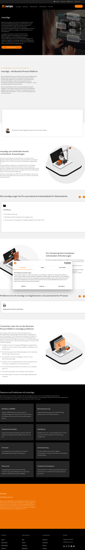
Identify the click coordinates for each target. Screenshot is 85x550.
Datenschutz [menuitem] (44, 545)
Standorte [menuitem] (45, 520)
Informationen (33, 6)
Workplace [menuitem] (4, 531)
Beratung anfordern (9, 47)
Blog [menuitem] (23, 517)
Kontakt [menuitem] (44, 531)
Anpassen (42, 286)
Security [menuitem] (3, 528)
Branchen (25, 6)
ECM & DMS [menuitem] (4, 522)
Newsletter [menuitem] (25, 528)
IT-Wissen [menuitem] (24, 522)
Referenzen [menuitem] (25, 534)
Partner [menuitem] (44, 522)
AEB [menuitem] (53, 545)
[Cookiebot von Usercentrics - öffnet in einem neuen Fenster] (65, 263)
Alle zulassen (61, 286)
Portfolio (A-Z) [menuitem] (5, 534)
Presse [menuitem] (23, 531)
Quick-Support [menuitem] (25, 537)
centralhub (57, 1)
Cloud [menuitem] (2, 517)
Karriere (64, 1)
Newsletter (71, 1)
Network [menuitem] (3, 525)
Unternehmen (43, 6)
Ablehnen (23, 286)
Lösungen (18, 6)
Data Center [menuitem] (4, 520)
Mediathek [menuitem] (24, 525)
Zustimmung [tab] (23, 267)
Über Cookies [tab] (62, 267)
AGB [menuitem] (50, 545)
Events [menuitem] (23, 520)
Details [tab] (42, 267)
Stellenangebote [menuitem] (46, 528)
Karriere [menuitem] (44, 525)
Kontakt (79, 6)
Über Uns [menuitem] (44, 517)
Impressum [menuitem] (25, 545)
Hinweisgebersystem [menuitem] (34, 545)
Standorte (78, 1)
